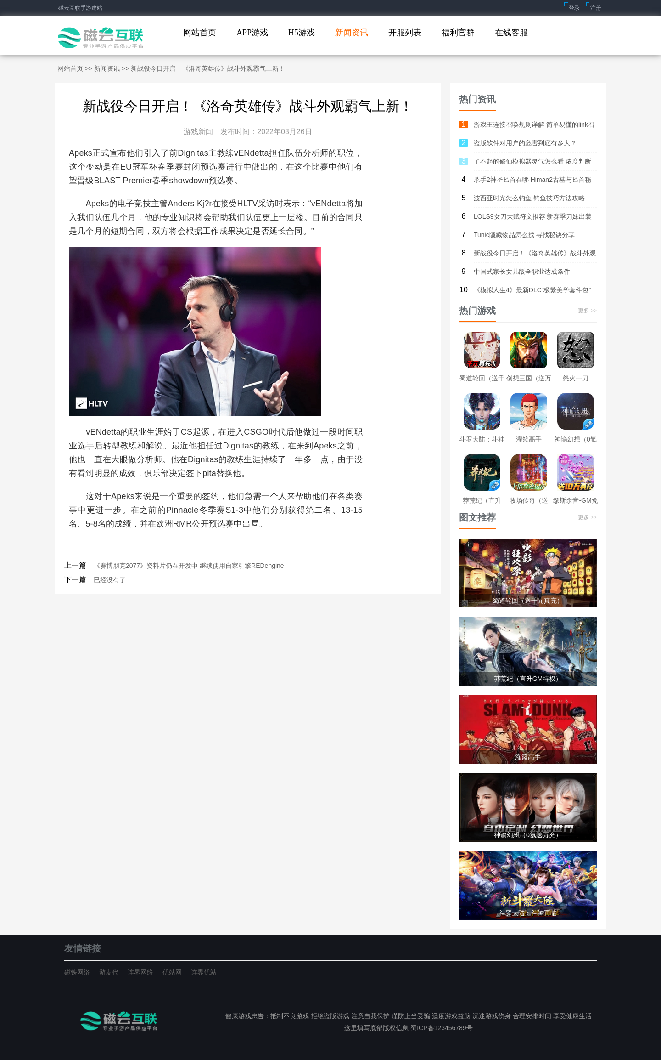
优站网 (172, 972)
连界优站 (204, 972)
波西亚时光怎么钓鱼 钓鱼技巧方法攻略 (529, 198)
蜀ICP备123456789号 (440, 1028)
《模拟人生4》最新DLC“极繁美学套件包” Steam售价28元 (532, 292)
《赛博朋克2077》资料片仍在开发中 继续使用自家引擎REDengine (189, 565)
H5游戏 (301, 32)
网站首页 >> (75, 68)
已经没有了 (110, 580)
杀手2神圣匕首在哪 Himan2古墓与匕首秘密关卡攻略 (532, 182)
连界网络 (140, 972)
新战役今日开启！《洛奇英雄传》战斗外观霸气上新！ (535, 255)
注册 (595, 8)
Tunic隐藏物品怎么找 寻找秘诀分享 (524, 234)
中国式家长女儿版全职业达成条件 (522, 271)
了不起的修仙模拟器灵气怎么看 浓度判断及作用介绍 (532, 164)
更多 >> (587, 310)
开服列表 (404, 32)
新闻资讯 (351, 32)
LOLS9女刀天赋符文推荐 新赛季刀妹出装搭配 (533, 219)
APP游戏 (252, 32)
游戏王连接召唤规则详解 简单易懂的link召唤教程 (534, 127)
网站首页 (199, 32)
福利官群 (458, 32)
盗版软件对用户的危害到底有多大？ (525, 143)
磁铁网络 (77, 972)
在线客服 (511, 32)
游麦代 (108, 972)
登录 (574, 8)
